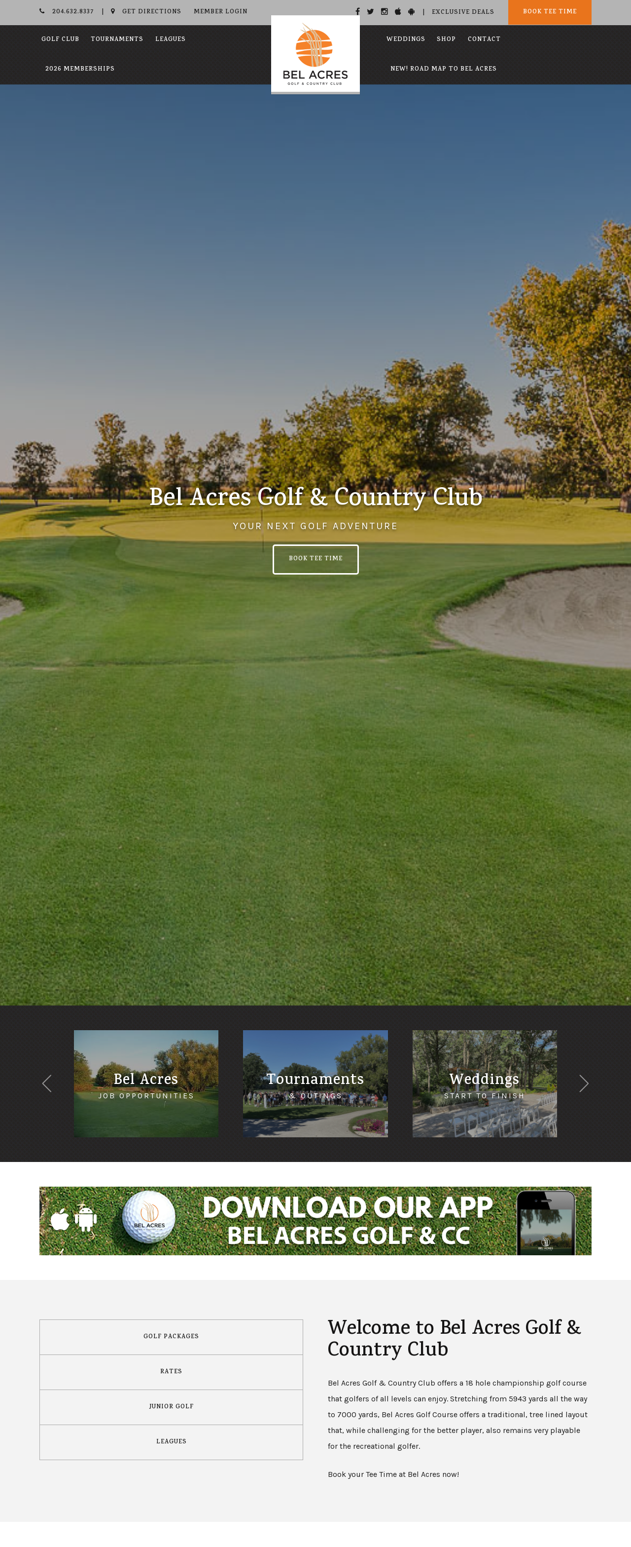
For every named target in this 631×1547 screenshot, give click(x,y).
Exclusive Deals (463, 13)
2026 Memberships (80, 70)
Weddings (405, 40)
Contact (484, 40)
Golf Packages (171, 1337)
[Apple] (398, 11)
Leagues (170, 40)
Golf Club (60, 40)
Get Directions (146, 12)
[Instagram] (384, 11)
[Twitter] (371, 11)
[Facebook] (357, 11)
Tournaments (117, 40)
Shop (446, 40)
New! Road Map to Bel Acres (443, 70)
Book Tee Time (550, 12)
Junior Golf (171, 1407)
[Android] (411, 11)
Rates (171, 1372)
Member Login (220, 12)
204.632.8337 (66, 12)
